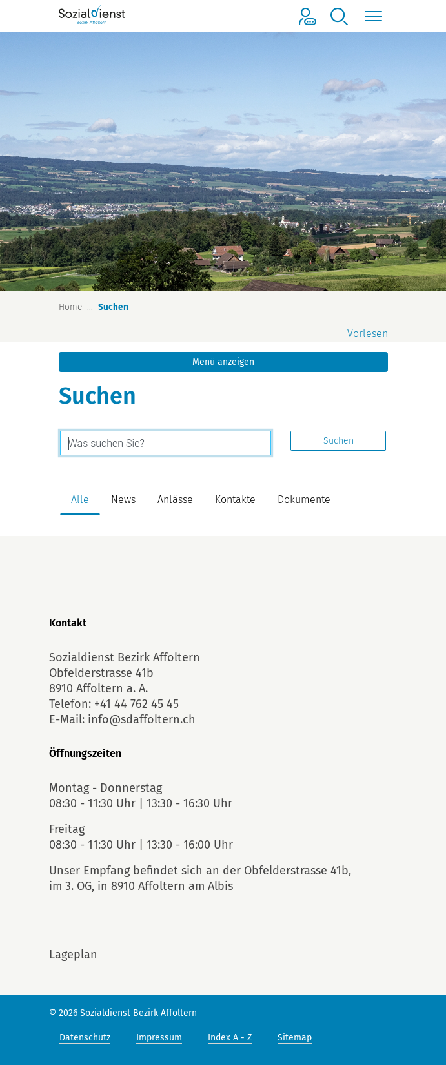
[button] (339, 16)
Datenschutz (84, 1037)
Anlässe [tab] (175, 499)
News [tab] (123, 499)
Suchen (338, 440)
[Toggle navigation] (372, 16)
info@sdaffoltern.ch (142, 719)
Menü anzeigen (223, 362)
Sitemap (295, 1037)
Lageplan (73, 954)
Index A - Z (230, 1037)
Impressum (159, 1037)
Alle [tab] (80, 499)
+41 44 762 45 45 (136, 704)
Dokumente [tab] (304, 499)
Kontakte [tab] (235, 499)
